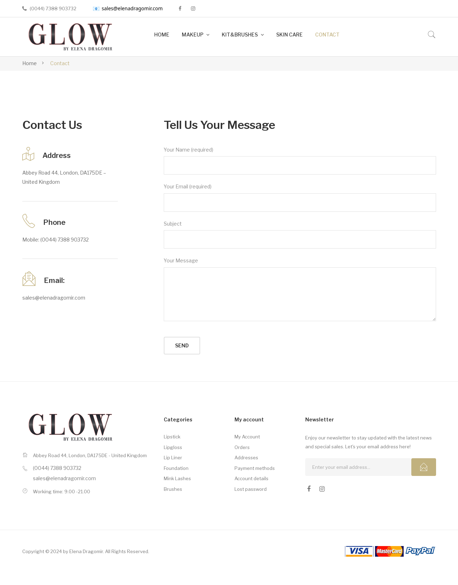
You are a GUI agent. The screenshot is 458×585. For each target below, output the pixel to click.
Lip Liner (173, 457)
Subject (300, 235)
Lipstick (172, 436)
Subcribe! (423, 467)
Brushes (173, 489)
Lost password (250, 489)
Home (29, 63)
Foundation (176, 468)
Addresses (246, 457)
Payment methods (254, 468)
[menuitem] (161, 35)
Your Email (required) (300, 197)
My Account (247, 436)
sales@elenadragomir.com (128, 8)
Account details (251, 478)
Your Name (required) (300, 161)
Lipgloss (173, 447)
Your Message (300, 289)
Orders (242, 447)
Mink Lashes (177, 478)
